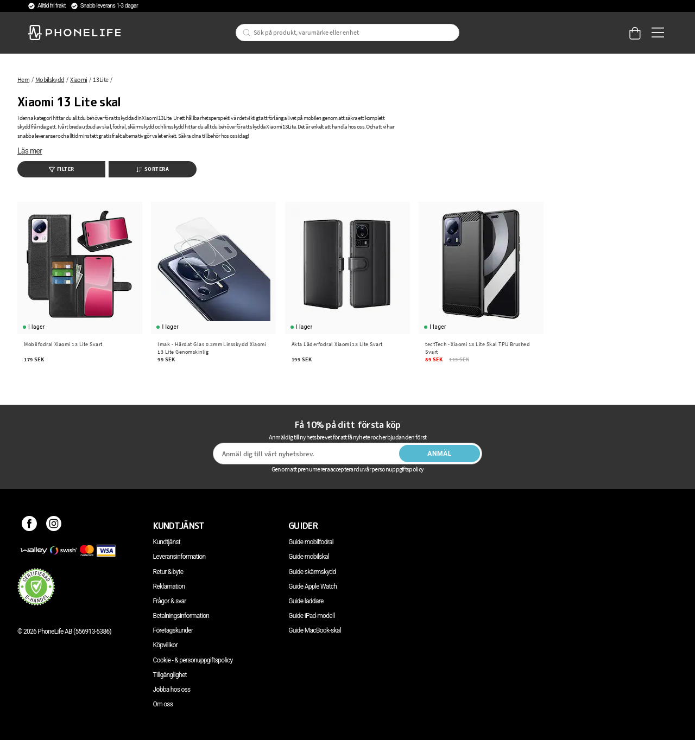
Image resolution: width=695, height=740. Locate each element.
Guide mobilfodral (310, 542)
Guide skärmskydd (312, 572)
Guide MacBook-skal (314, 630)
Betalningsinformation (181, 616)
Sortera (152, 169)
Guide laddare (305, 601)
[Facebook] (29, 526)
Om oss (163, 704)
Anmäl (439, 453)
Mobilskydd (49, 79)
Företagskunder (173, 630)
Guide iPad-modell (311, 616)
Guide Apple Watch (312, 586)
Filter (61, 169)
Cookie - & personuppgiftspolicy (193, 660)
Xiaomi (78, 79)
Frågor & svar (169, 601)
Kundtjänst (166, 542)
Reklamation (169, 586)
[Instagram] (54, 526)
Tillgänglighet (170, 675)
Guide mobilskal (308, 556)
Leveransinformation (179, 556)
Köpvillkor (165, 645)
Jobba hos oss (172, 689)
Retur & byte (168, 572)
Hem (23, 79)
